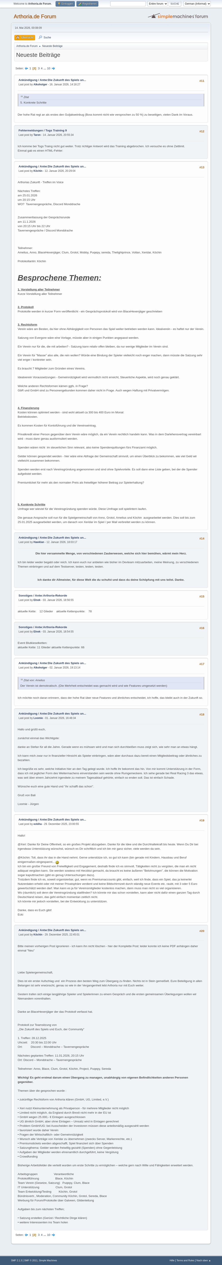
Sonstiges (26, 595)
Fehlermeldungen (31, 130)
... (45, 68)
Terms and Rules (185, 1260)
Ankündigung (28, 80)
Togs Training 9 (56, 130)
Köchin (38, 170)
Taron (37, 134)
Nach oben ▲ (204, 1260)
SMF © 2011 (31, 1260)
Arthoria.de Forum (35, 16)
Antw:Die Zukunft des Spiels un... (63, 80)
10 (48, 68)
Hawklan (39, 542)
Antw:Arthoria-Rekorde (51, 595)
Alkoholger (40, 84)
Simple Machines (48, 1260)
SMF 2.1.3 (16, 1260)
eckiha (38, 824)
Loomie (38, 718)
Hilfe (172, 1260)
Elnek (37, 600)
